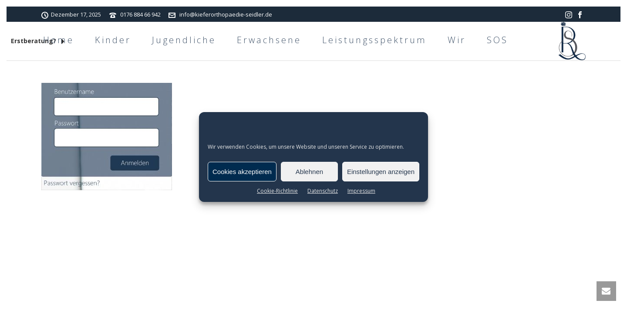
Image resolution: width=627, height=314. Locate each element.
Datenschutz (322, 191)
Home (58, 40)
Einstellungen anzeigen (381, 171)
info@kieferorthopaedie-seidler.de (225, 14)
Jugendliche (184, 40)
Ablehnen (309, 171)
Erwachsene (269, 40)
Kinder (113, 40)
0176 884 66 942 (140, 14)
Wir (457, 40)
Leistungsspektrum (374, 40)
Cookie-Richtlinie (277, 191)
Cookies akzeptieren (242, 171)
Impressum (361, 191)
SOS (497, 40)
